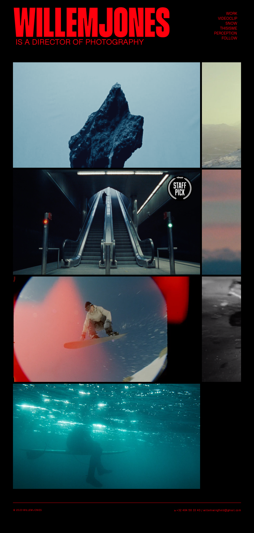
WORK (231, 13)
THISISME (228, 28)
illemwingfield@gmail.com (223, 510)
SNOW (231, 23)
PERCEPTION (225, 33)
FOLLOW (229, 38)
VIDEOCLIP (227, 18)
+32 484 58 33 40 (188, 510)
